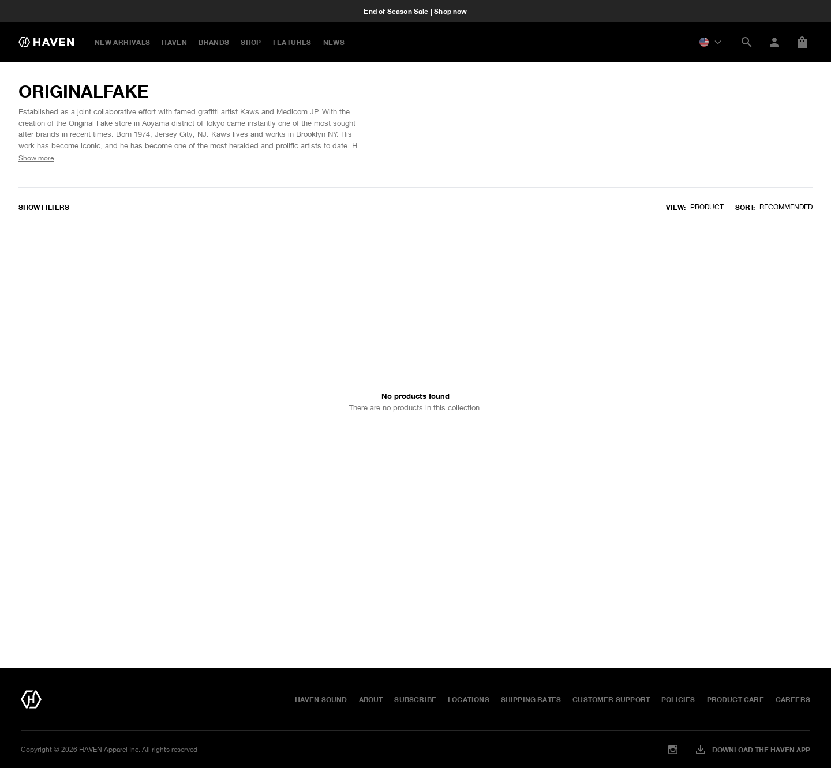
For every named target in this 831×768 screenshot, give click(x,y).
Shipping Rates (531, 699)
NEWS (334, 42)
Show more (36, 157)
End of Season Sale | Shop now (415, 11)
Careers (793, 699)
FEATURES (292, 42)
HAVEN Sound (321, 699)
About (371, 699)
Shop (251, 42)
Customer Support (611, 699)
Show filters (43, 207)
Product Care (735, 699)
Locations (468, 699)
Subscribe (415, 699)
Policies (678, 699)
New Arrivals (122, 42)
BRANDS (214, 42)
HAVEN (174, 42)
